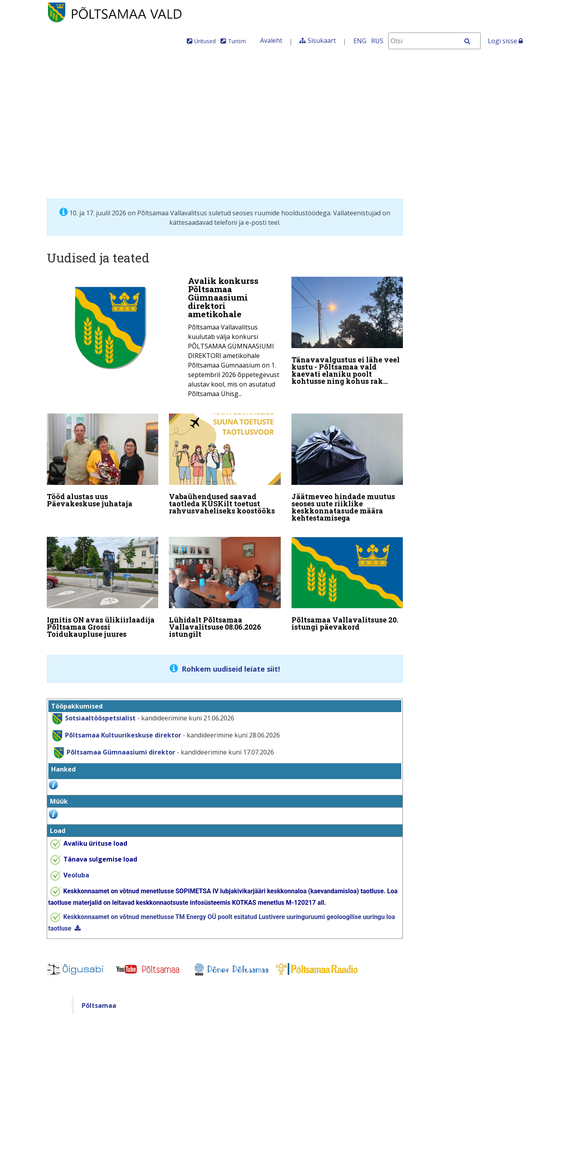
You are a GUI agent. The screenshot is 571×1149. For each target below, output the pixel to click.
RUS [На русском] (377, 40)
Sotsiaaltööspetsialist (100, 713)
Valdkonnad (145, 69)
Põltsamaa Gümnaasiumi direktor (111, 747)
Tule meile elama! (328, 69)
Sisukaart (322, 40)
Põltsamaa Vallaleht (474, 69)
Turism (237, 41)
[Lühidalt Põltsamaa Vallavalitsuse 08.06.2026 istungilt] (225, 585)
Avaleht (271, 40)
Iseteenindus (401, 69)
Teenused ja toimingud (231, 69)
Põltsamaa (99, 1000)
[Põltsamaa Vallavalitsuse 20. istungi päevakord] (347, 582)
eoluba (76, 870)
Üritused (205, 41)
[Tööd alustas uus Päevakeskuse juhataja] (103, 460)
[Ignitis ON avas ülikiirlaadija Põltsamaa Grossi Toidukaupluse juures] (103, 585)
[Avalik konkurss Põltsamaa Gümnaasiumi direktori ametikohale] (164, 339)
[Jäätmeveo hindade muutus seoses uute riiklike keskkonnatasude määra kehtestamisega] (347, 468)
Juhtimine (84, 69)
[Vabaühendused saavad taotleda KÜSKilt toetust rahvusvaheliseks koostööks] (225, 464)
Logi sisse (505, 40)
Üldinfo (32, 69)
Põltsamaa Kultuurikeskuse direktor (114, 730)
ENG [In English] (359, 40)
